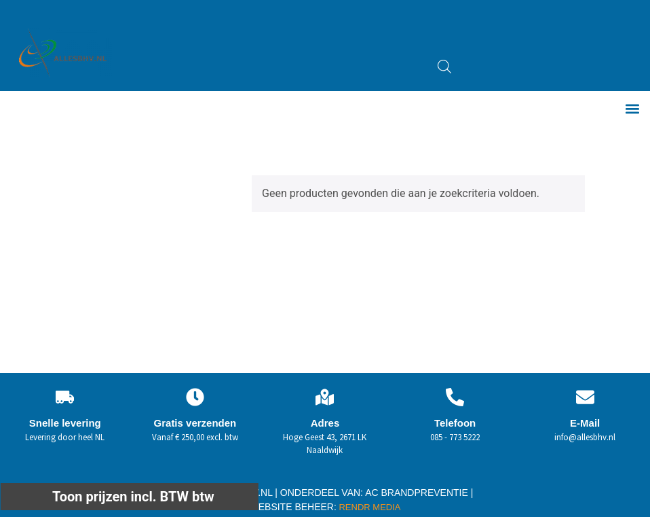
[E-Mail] (585, 397)
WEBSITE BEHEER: (293, 506)
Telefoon (455, 423)
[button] (632, 109)
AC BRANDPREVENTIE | (419, 492)
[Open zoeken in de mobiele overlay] (444, 66)
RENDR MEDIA (369, 507)
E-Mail (585, 423)
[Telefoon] (455, 397)
